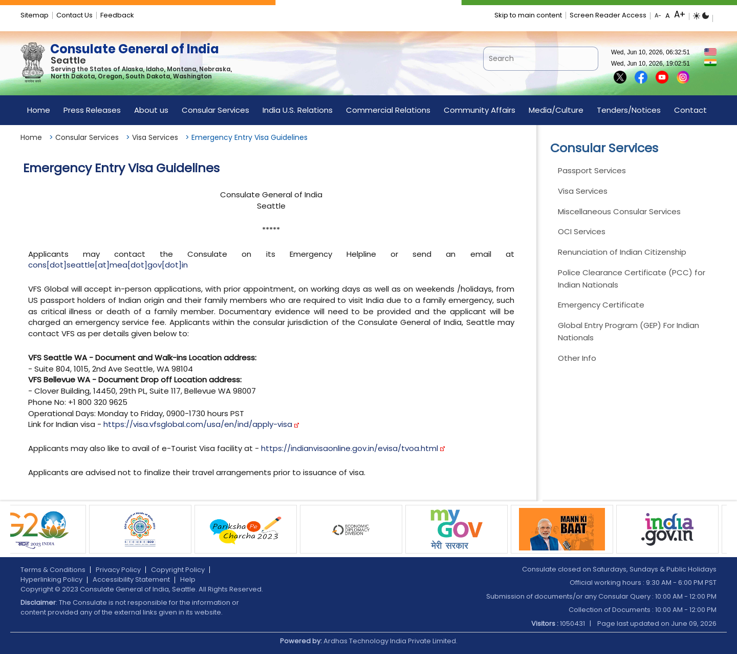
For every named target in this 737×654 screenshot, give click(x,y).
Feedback (117, 15)
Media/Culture (556, 110)
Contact (690, 110)
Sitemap (34, 15)
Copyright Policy (178, 570)
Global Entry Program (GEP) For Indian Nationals (628, 331)
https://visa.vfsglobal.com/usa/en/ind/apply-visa (197, 424)
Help (188, 579)
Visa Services (155, 137)
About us (151, 110)
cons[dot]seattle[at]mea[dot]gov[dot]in (108, 264)
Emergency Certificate (601, 304)
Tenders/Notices (629, 110)
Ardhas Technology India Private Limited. (390, 641)
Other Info (577, 358)
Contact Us (74, 15)
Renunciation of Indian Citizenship (622, 252)
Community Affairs (479, 110)
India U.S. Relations (298, 110)
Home (38, 110)
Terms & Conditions (52, 570)
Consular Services (215, 110)
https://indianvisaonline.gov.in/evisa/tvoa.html (349, 448)
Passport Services (592, 170)
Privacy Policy (118, 570)
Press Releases (92, 110)
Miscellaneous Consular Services (619, 211)
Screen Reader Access (608, 15)
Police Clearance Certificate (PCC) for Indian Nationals (631, 278)
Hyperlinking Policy (51, 579)
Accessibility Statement (131, 579)
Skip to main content (528, 15)
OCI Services (581, 231)
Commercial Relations (388, 110)
